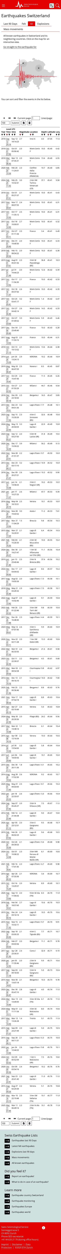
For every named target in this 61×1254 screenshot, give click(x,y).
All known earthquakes (23, 1163)
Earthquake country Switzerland (28, 1195)
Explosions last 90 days (23, 1151)
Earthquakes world (21, 1212)
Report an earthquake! (23, 1176)
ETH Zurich (27, 1247)
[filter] (4, 134)
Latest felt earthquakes (23, 1146)
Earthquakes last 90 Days (24, 1140)
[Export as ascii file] (29, 123)
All (31, 23)
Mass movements (13, 29)
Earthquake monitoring (23, 1200)
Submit (15, 122)
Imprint (5, 1244)
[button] (3, 5)
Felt (24, 23)
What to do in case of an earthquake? (30, 1181)
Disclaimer (17, 1244)
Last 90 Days (10, 23)
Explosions (43, 23)
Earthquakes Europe (22, 1206)
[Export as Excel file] (24, 123)
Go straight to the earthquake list (19, 47)
